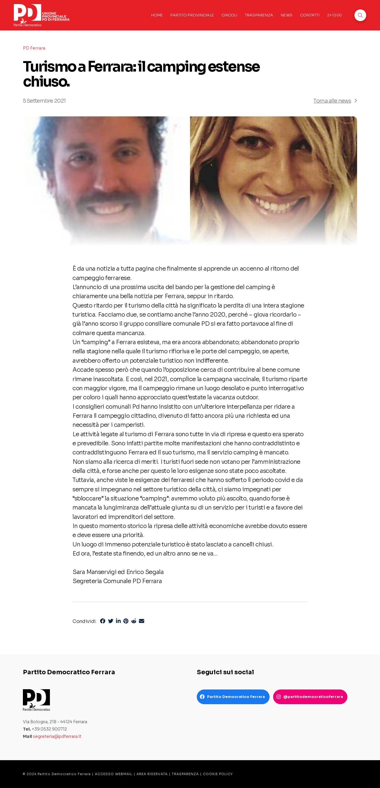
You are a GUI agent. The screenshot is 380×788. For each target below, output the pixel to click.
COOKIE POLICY (218, 774)
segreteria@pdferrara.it (57, 736)
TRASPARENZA (185, 774)
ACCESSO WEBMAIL (113, 774)
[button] (360, 15)
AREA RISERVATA (152, 774)
